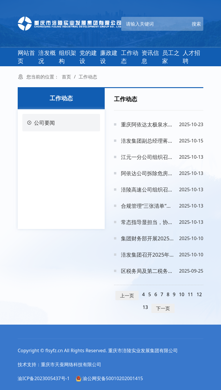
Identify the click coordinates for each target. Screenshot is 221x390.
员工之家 (171, 57)
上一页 (127, 295)
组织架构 (67, 57)
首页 (66, 77)
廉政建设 (108, 57)
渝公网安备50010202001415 (109, 378)
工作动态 (129, 57)
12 (199, 294)
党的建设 (88, 57)
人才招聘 (191, 57)
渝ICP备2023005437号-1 (44, 378)
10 (181, 294)
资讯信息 (150, 57)
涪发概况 (47, 57)
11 (190, 294)
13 (145, 307)
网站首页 (26, 57)
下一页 (163, 308)
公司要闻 (41, 122)
